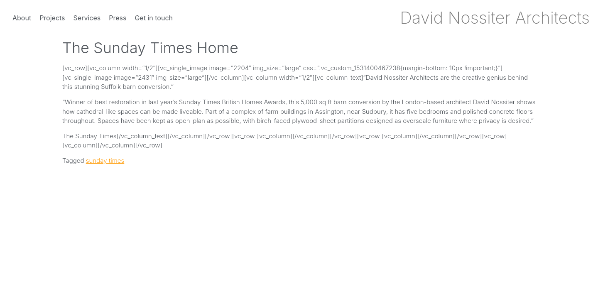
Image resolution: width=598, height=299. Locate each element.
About (21, 18)
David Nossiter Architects (495, 17)
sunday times (105, 160)
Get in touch (154, 18)
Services (87, 18)
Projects (52, 18)
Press (117, 18)
